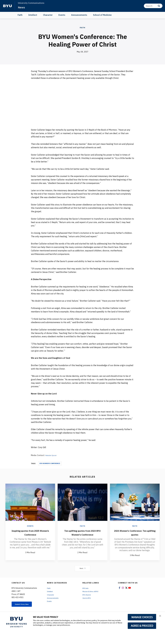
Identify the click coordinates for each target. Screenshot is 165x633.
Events (62, 15)
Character (48, 15)
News (22, 7)
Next (82, 569)
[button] (160, 616)
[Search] (153, 6)
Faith (20, 15)
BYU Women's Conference (50, 463)
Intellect (32, 15)
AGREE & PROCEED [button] (142, 625)
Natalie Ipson (52, 455)
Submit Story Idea (25, 605)
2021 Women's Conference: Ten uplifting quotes (135, 532)
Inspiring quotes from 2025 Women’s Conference (30, 532)
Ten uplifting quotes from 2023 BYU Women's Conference (82, 534)
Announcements (79, 15)
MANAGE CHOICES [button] (142, 617)
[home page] (7, 6)
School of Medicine (102, 15)
